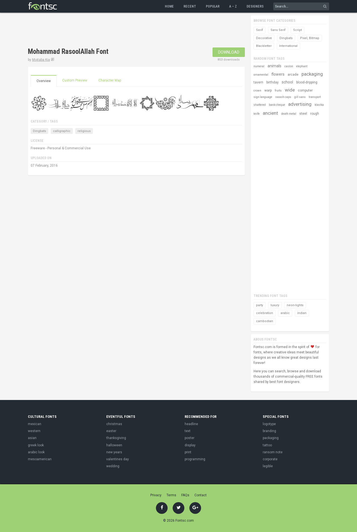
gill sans (300, 97)
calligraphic (62, 131)
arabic (285, 313)
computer (305, 90)
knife (257, 113)
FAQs (185, 495)
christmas (114, 424)
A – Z (233, 6)
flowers (277, 74)
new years (114, 452)
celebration (264, 313)
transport (315, 97)
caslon (288, 66)
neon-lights (295, 305)
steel (303, 114)
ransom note (273, 452)
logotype (269, 424)
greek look (36, 445)
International (288, 46)
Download (228, 52)
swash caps (283, 97)
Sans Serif (278, 30)
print (188, 452)
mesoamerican (40, 459)
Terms (171, 495)
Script (297, 30)
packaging (312, 74)
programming (195, 459)
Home (169, 6)
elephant (301, 66)
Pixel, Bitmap (309, 38)
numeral (259, 66)
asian (32, 438)
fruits (278, 90)
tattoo (267, 445)
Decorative (264, 38)
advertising (300, 104)
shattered (260, 104)
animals (274, 66)
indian (302, 313)
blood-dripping (306, 82)
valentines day (117, 459)
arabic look (36, 452)
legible (268, 466)
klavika (319, 104)
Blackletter (264, 46)
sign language (263, 97)
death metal (288, 113)
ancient (270, 113)
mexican (34, 424)
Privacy (155, 495)
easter (111, 431)
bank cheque (277, 104)
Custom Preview (74, 80)
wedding (112, 466)
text (187, 431)
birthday (272, 82)
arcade (293, 74)
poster (189, 438)
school (287, 82)
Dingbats (39, 131)
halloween (114, 445)
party (259, 305)
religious (84, 131)
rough (314, 114)
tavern (258, 82)
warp (268, 90)
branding (269, 431)
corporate (270, 459)
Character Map (109, 80)
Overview (44, 81)
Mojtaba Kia (41, 60)
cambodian (264, 321)
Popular (212, 6)
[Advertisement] (129, 30)
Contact (200, 495)
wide (290, 90)
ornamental (261, 74)
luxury (275, 305)
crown (257, 90)
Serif (259, 30)
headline (191, 424)
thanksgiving (116, 438)
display (190, 445)
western (34, 431)
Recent (190, 6)
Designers (255, 6)
